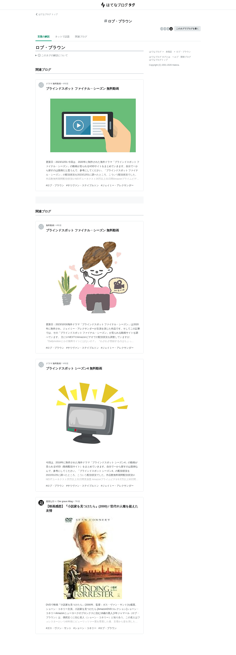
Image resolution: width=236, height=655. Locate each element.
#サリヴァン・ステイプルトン (82, 185)
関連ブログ (81, 36)
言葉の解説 (44, 36)
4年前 (65, 83)
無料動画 (50, 225)
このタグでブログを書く (187, 28)
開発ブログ (186, 57)
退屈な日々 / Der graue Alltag (59, 501)
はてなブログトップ (158, 60)
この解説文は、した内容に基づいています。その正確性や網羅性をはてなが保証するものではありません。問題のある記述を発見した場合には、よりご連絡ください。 (51, 55)
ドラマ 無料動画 (53, 83)
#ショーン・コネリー (84, 628)
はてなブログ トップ (46, 14)
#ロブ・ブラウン (55, 185)
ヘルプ (175, 57)
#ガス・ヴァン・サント (58, 628)
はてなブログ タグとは (159, 57)
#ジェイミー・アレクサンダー (117, 185)
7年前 (77, 501)
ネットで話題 (62, 36)
